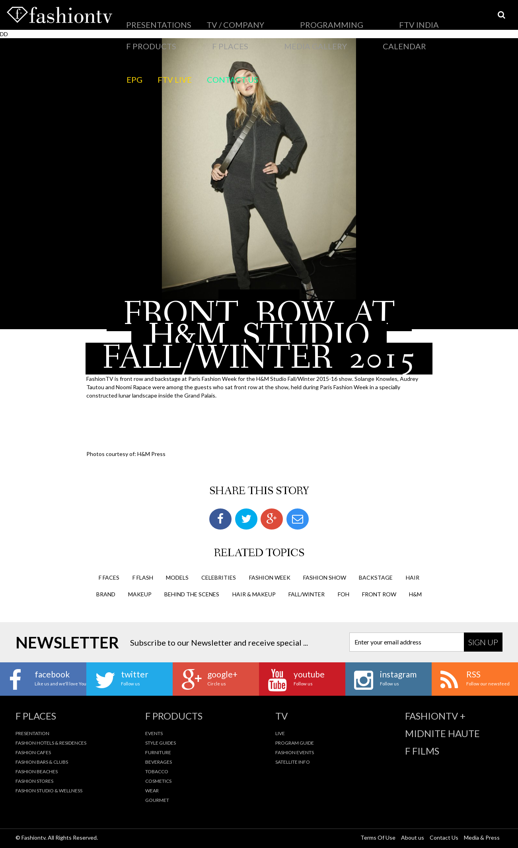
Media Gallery (398, 18)
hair (412, 576)
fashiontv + (435, 715)
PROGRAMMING (240, 18)
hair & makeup (254, 593)
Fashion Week (269, 576)
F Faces (109, 576)
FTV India (283, 18)
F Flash (142, 576)
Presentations (143, 18)
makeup (140, 593)
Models (177, 576)
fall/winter (306, 593)
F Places (358, 18)
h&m (415, 593)
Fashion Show (324, 576)
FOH (343, 593)
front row (379, 593)
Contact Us (191, 38)
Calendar (441, 18)
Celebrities (218, 576)
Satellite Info (292, 761)
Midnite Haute (442, 732)
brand (105, 593)
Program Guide (294, 742)
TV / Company (192, 18)
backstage (376, 576)
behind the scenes (191, 593)
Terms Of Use (377, 836)
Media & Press (482, 836)
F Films (422, 750)
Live (280, 732)
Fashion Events (294, 751)
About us (412, 836)
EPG (129, 38)
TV (281, 715)
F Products (321, 18)
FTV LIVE (155, 38)
